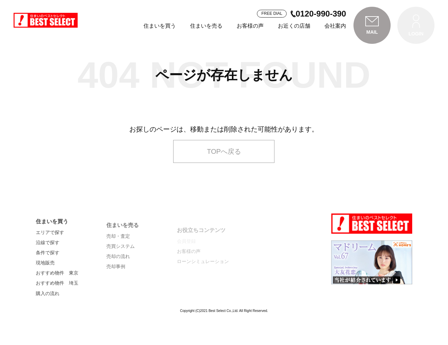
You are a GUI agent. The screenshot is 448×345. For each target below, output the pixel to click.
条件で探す (47, 274)
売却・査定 (118, 259)
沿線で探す (47, 264)
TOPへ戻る (224, 169)
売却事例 (115, 289)
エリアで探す (50, 254)
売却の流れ (118, 279)
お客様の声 (250, 26)
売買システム (120, 269)
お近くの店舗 (294, 26)
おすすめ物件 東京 (57, 294)
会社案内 (335, 26)
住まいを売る (206, 26)
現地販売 (45, 284)
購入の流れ (47, 315)
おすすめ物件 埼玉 (57, 305)
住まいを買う (159, 26)
